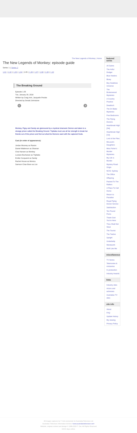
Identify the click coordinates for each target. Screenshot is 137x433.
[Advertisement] (68, 36)
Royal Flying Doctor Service (112, 202)
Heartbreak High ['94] (113, 126)
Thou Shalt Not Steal (112, 225)
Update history (112, 316)
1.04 (20, 72)
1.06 (31, 72)
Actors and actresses (110, 289)
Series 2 (14, 68)
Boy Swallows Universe (112, 84)
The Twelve (111, 234)
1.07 (36, 72)
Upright (109, 238)
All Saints (110, 66)
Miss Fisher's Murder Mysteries (111, 151)
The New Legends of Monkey (83, 58)
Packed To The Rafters (112, 183)
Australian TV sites (111, 296)
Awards (40, 15)
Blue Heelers (111, 76)
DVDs (76, 15)
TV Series (30, 15)
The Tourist (110, 231)
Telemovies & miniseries (111, 264)
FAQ (108, 313)
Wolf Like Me (111, 248)
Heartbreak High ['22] (113, 133)
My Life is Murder (110, 159)
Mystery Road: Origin (112, 165)
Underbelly (110, 241)
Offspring (110, 178)
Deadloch (110, 105)
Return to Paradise (110, 195)
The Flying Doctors (110, 120)
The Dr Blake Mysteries (111, 110)
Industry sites (111, 285)
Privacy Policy (112, 324)
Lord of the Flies (112, 138)
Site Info (57, 15)
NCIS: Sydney (112, 171)
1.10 (52, 72)
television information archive (68, 6)
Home (99, 58)
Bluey (108, 79)
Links (49, 15)
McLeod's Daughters (110, 143)
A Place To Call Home (112, 189)
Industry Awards (112, 273)
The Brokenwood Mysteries (111, 92)
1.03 (15, 72)
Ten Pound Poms (110, 212)
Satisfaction (111, 207)
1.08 (41, 72)
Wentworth (110, 245)
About (108, 309)
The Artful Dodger (110, 70)
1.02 (10, 72)
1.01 (4, 72)
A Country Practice (110, 100)
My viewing (110, 320)
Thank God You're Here (111, 219)
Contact (67, 15)
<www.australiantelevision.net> (83, 424)
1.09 (47, 72)
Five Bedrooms (112, 115)
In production (111, 270)
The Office (110, 174)
